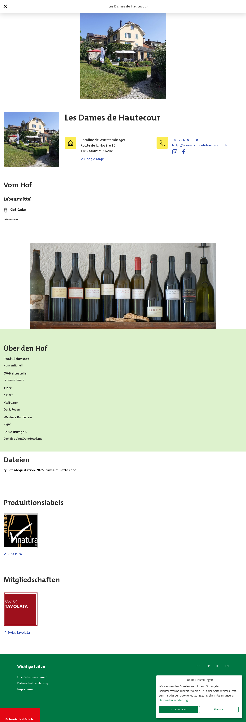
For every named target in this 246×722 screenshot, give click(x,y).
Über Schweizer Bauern (32, 677)
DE (198, 666)
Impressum (25, 689)
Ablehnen (219, 709)
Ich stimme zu (179, 709)
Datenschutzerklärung (32, 683)
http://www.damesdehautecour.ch (199, 145)
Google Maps (94, 159)
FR (208, 666)
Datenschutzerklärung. (173, 700)
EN (227, 666)
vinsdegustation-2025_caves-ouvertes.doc (42, 470)
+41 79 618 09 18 (185, 140)
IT (217, 666)
